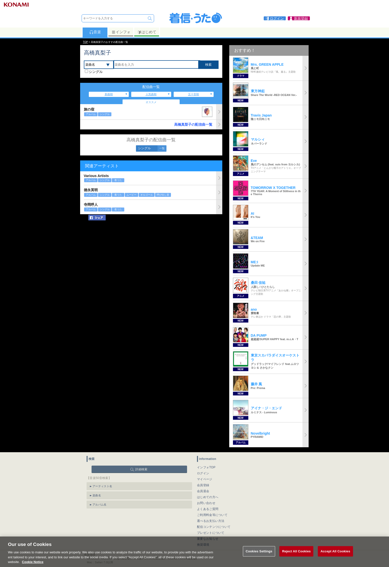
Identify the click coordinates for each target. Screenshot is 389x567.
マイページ (204, 479)
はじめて (146, 32)
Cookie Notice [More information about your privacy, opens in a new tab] (32, 564)
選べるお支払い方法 (211, 521)
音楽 (95, 32)
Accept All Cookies (335, 553)
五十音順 (193, 94)
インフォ (120, 32)
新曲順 (109, 94)
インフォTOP (206, 467)
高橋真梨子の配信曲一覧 (193, 124)
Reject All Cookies (296, 553)
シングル (96, 72)
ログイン (203, 473)
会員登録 (203, 485)
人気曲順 (151, 94)
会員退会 (203, 491)
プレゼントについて (211, 533)
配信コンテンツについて (213, 527)
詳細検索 (141, 469)
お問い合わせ (206, 503)
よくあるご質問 (207, 509)
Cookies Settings (259, 553)
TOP (85, 42)
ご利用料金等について (212, 515)
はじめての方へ (207, 497)
